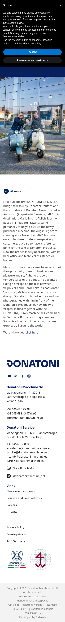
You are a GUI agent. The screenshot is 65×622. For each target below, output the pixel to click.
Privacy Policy (15, 527)
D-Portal (12, 512)
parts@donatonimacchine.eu (26, 461)
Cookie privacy (16, 534)
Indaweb (41, 617)
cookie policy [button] (16, 23)
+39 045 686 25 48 (18, 409)
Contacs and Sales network (24, 498)
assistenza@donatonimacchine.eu (29, 448)
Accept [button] (32, 52)
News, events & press (21, 491)
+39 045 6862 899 (18, 444)
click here (32, 332)
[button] (60, 5)
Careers (12, 505)
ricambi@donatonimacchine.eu (27, 456)
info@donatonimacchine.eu (25, 418)
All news (15, 191)
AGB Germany (16, 541)
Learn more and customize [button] (32, 60)
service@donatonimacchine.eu (27, 452)
